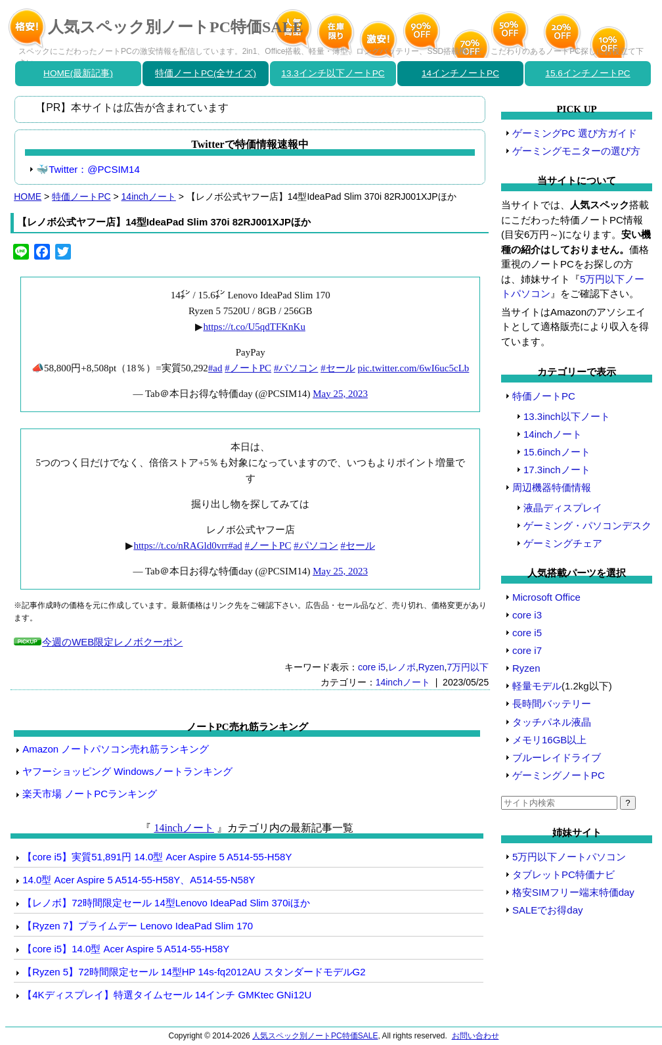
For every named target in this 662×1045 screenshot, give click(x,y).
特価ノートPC (81, 196)
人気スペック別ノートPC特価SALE (175, 26)
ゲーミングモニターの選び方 (576, 150)
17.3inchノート (556, 469)
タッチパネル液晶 (551, 722)
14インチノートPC (460, 73)
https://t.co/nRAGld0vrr (180, 545)
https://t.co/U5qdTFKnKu (254, 326)
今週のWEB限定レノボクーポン (112, 641)
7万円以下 (468, 667)
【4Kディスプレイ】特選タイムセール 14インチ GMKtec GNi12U (166, 994)
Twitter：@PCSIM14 (94, 169)
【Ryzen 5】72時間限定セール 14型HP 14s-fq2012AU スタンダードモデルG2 (193, 971)
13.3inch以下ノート (566, 416)
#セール (337, 368)
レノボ (402, 667)
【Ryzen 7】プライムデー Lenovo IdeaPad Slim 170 (137, 925)
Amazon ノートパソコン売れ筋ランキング (115, 749)
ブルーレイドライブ (556, 757)
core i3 (527, 614)
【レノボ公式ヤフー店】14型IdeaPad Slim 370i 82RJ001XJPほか (164, 221)
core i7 (527, 650)
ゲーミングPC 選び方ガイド (574, 133)
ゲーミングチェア (562, 543)
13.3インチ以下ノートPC (332, 73)
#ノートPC (248, 368)
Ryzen (431, 667)
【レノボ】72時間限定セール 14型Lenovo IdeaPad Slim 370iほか (166, 902)
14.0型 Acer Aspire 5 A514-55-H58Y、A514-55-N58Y (138, 879)
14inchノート (148, 196)
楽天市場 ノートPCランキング (89, 793)
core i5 (372, 667)
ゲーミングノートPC (558, 775)
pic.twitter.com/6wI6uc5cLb (413, 368)
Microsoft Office (546, 597)
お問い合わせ (475, 1035)
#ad (215, 368)
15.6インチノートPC (587, 73)
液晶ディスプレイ (562, 507)
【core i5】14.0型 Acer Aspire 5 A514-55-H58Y (125, 948)
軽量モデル (537, 685)
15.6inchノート (556, 451)
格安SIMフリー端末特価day (573, 892)
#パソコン (296, 368)
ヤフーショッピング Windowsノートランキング (127, 771)
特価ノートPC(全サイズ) (205, 73)
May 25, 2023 (340, 393)
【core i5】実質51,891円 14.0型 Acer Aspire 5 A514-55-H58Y (157, 856)
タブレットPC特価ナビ (563, 874)
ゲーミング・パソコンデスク (587, 525)
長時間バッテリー (551, 703)
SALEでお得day (547, 910)
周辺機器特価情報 (551, 487)
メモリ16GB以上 (549, 739)
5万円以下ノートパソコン (569, 856)
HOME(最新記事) (78, 73)
